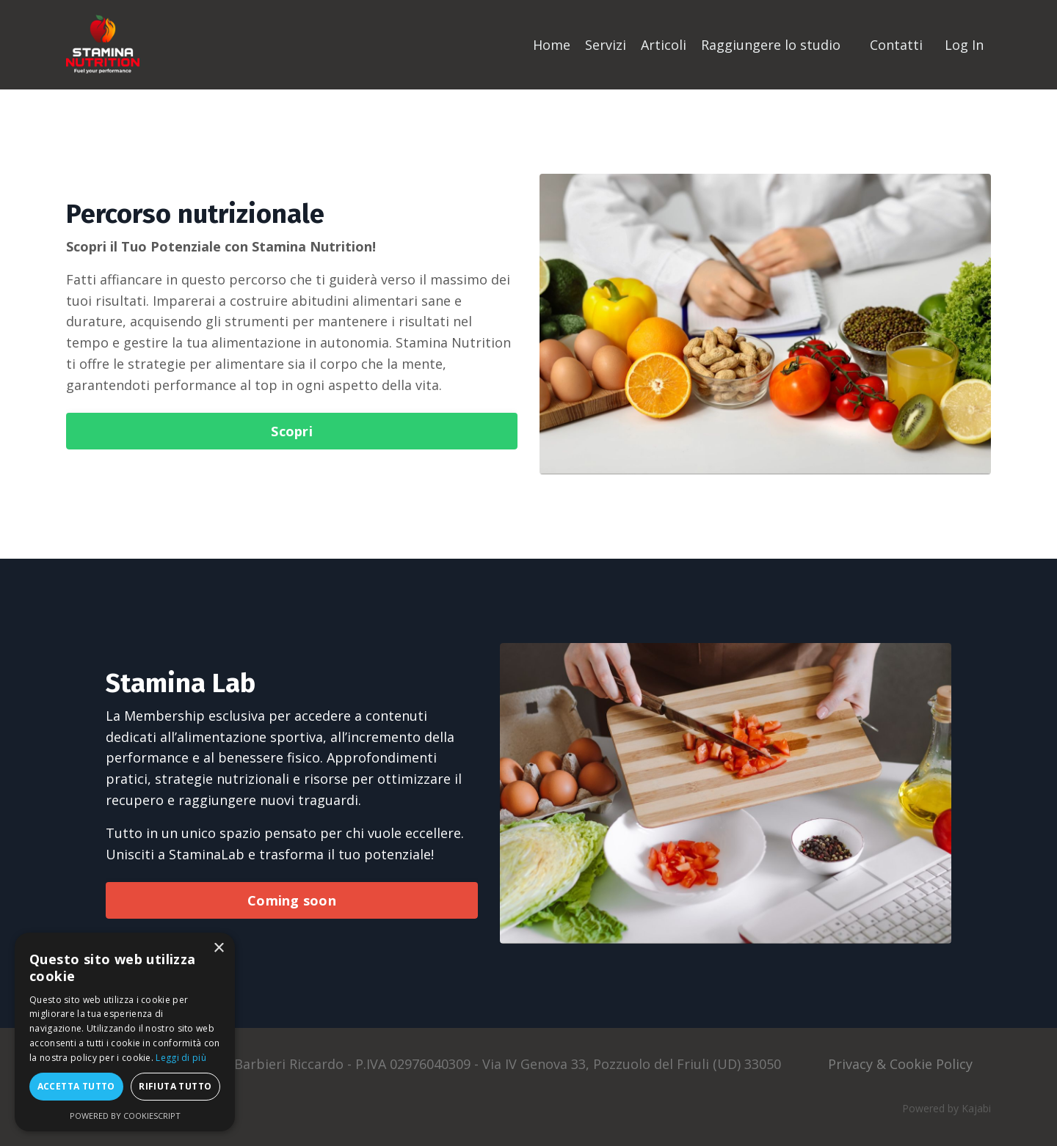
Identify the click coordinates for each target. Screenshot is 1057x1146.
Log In (964, 45)
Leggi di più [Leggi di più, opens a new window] (181, 1057)
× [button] (218, 948)
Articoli (663, 45)
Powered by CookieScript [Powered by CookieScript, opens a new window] (125, 1115)
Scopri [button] (292, 431)
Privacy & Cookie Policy (900, 1064)
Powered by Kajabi (946, 1108)
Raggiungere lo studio (770, 45)
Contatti (896, 45)
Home (551, 45)
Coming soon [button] (291, 900)
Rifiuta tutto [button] (175, 1086)
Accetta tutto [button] (76, 1086)
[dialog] (125, 1032)
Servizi (605, 45)
